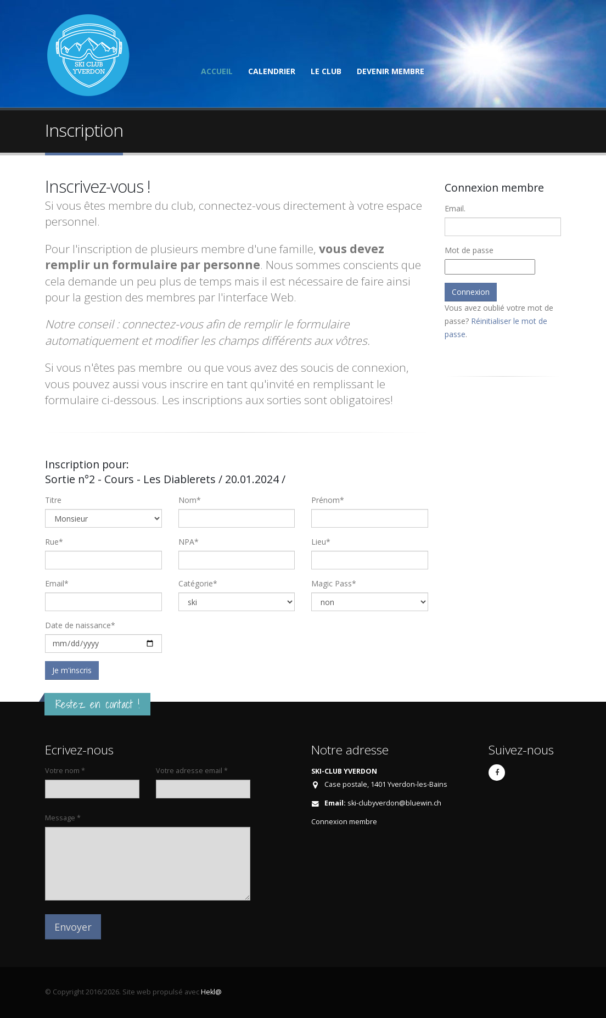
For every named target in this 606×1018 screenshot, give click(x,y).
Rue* (54, 541)
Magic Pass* (333, 583)
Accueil (217, 71)
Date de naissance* (80, 625)
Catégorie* (197, 583)
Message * (63, 818)
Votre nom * (65, 770)
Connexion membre (344, 821)
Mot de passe (469, 250)
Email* (57, 583)
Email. (455, 208)
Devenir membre (390, 71)
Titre (53, 500)
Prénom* (327, 500)
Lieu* (320, 541)
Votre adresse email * (192, 770)
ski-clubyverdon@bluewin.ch (394, 803)
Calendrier (271, 71)
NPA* (188, 541)
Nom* (189, 500)
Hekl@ (211, 992)
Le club (326, 71)
